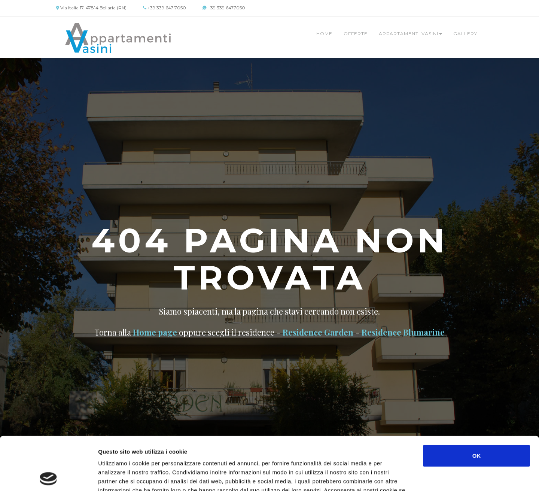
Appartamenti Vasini (410, 33)
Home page (155, 332)
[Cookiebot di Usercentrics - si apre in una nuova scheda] (48, 476)
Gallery (465, 33)
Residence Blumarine (403, 332)
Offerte (356, 33)
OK (476, 402)
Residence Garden (318, 332)
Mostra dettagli (397, 476)
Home (324, 33)
